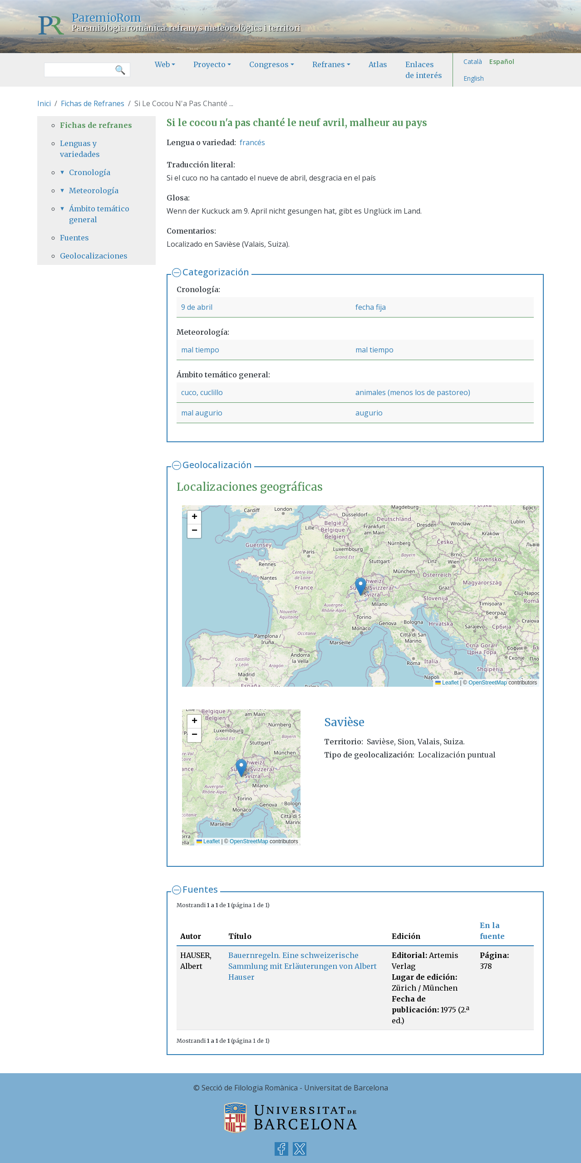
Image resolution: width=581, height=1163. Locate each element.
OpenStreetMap (487, 682)
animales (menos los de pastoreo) (412, 392)
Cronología (89, 172)
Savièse (344, 722)
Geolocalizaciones (94, 255)
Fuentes (200, 889)
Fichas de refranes (96, 125)
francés (252, 142)
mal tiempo (200, 350)
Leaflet (446, 682)
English (473, 78)
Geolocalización (217, 465)
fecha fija (370, 307)
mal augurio (201, 413)
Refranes (328, 64)
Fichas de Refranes (92, 103)
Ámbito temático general (99, 214)
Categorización (215, 272)
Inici (44, 103)
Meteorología (93, 190)
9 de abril (196, 307)
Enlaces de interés (423, 70)
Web (162, 64)
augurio (369, 413)
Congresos (269, 64)
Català (472, 61)
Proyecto (209, 64)
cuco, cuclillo (202, 392)
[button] (360, 586)
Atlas (378, 64)
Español (501, 61)
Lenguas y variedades (80, 149)
